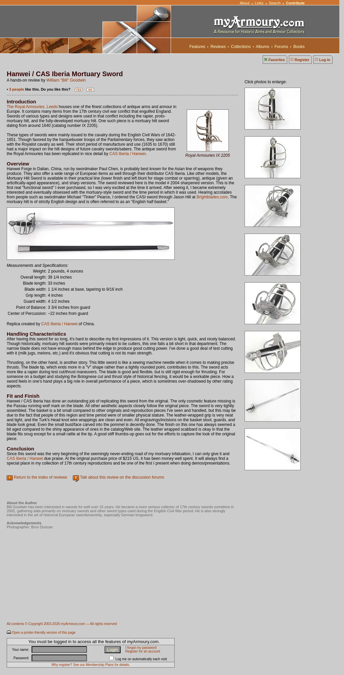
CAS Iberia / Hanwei (128, 153)
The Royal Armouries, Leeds (32, 106)
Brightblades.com (212, 197)
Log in (324, 60)
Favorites (276, 60)
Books (299, 46)
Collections (241, 46)
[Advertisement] (129, 599)
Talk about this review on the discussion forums (122, 477)
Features (197, 46)
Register (302, 60)
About (244, 3)
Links (259, 3)
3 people (16, 89)
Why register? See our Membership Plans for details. (90, 665)
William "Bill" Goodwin (66, 80)
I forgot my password (141, 647)
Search (275, 3)
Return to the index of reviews (40, 477)
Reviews (218, 46)
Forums (281, 46)
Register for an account (142, 651)
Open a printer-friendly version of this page (44, 632)
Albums (262, 46)
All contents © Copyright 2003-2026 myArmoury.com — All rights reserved (62, 624)
